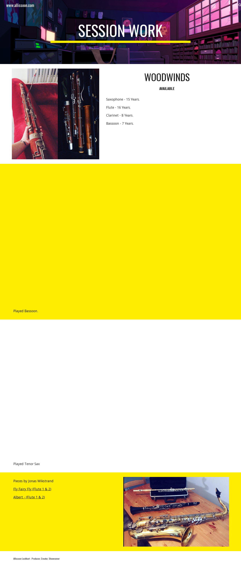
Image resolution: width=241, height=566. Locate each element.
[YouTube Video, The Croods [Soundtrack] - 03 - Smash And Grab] (120, 387)
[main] (120, 32)
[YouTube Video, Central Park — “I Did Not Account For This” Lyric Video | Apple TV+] (120, 233)
